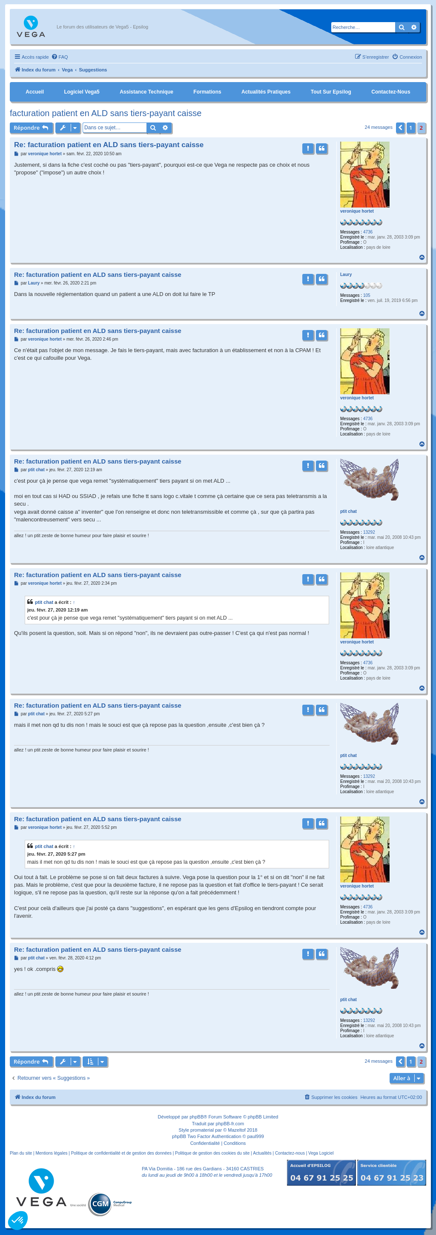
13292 (369, 532)
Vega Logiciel (321, 1153)
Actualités (262, 1153)
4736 (368, 232)
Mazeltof (237, 1130)
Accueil (35, 92)
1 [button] (410, 127)
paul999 (255, 1136)
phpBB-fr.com (230, 1123)
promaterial (202, 1130)
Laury (346, 274)
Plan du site (21, 1153)
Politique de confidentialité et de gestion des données (121, 1153)
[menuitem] (59, 57)
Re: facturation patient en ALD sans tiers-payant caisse (109, 145)
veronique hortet (357, 211)
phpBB (196, 1116)
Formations (207, 92)
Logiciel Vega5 (81, 92)
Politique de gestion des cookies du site (212, 1153)
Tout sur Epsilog (331, 92)
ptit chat (348, 511)
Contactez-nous (390, 92)
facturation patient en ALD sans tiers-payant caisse (105, 113)
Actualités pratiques (265, 92)
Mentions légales (51, 1153)
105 (366, 295)
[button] (400, 127)
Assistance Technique (146, 92)
